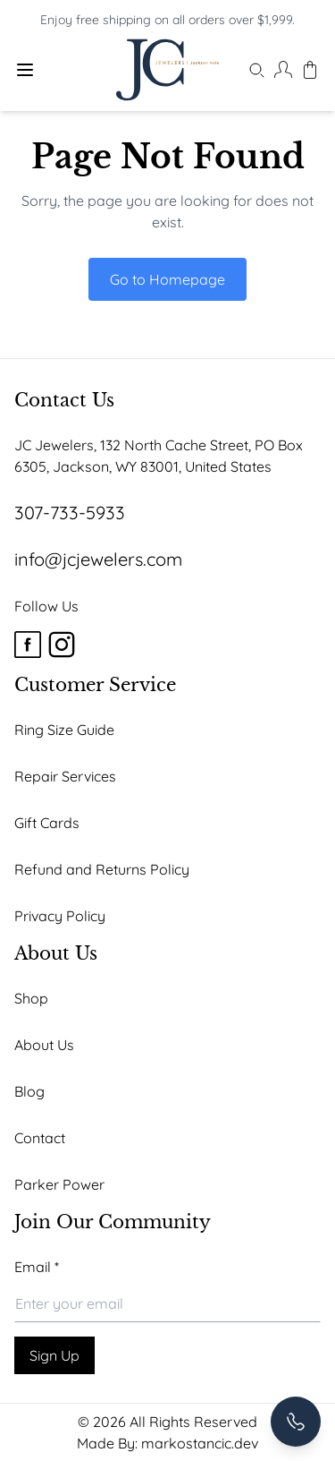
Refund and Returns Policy (101, 869)
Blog (29, 1091)
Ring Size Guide (64, 730)
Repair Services (65, 776)
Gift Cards (47, 823)
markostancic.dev (199, 1443)
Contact (39, 1138)
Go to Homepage (167, 279)
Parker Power (59, 1184)
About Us (44, 1045)
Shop (31, 998)
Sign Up (54, 1355)
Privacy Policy (59, 916)
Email (36, 1267)
